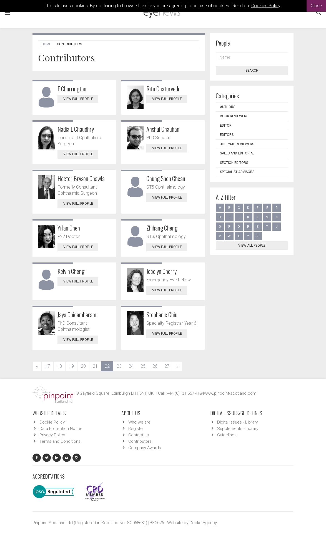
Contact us (138, 434)
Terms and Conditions (60, 441)
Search (251, 70)
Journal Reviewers (237, 144)
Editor (226, 125)
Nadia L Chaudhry (75, 128)
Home (46, 44)
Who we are (139, 422)
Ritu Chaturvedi (162, 88)
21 (95, 366)
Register (136, 428)
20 (83, 366)
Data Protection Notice (60, 428)
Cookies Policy (265, 5)
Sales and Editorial (237, 153)
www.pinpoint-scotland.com (230, 393)
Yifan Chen (68, 227)
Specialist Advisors (237, 172)
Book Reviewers (234, 116)
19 (71, 366)
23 (119, 366)
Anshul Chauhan (162, 128)
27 (166, 366)
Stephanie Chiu (161, 314)
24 (131, 366)
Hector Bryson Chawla (81, 178)
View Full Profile (80, 99)
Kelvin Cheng (70, 271)
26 (154, 366)
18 (59, 366)
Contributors (140, 441)
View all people (251, 245)
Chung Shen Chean (165, 178)
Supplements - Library (237, 428)
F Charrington (71, 88)
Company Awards (144, 447)
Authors (227, 107)
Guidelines (227, 434)
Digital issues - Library (237, 422)
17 (47, 366)
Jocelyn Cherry (161, 271)
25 (143, 366)
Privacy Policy (52, 434)
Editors (227, 135)
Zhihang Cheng (161, 227)
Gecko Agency (203, 522)
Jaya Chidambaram (76, 314)
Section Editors (234, 163)
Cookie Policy (52, 422)
